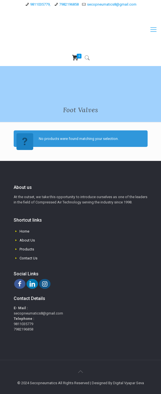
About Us (27, 240)
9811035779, (40, 4)
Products (27, 249)
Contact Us (28, 258)
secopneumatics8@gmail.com (111, 4)
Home (24, 231)
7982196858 (69, 4)
